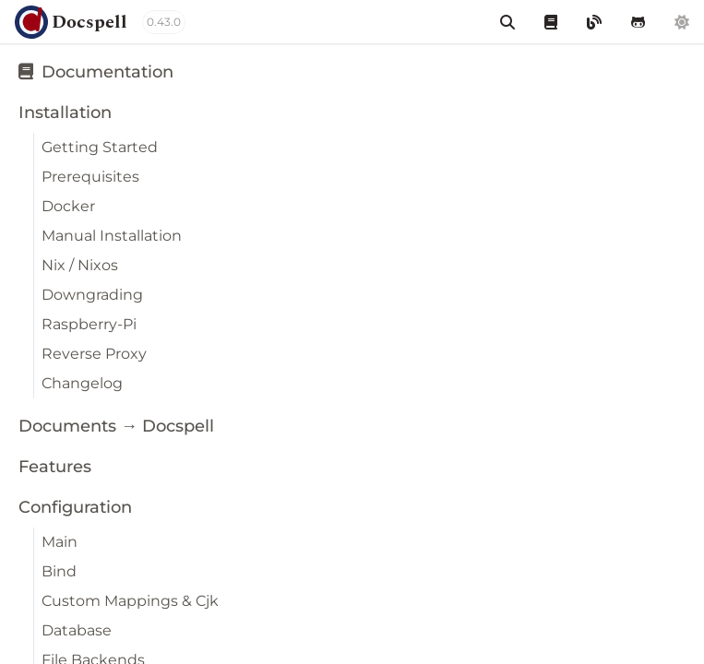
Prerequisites (90, 176)
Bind (59, 571)
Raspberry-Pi (89, 324)
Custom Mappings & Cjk (130, 601)
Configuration (75, 507)
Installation (65, 112)
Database (77, 630)
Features (54, 466)
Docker (68, 206)
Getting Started (100, 147)
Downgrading (92, 294)
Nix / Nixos (80, 265)
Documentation (95, 72)
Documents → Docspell (116, 426)
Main (60, 542)
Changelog (82, 383)
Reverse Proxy (94, 353)
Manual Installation (112, 235)
